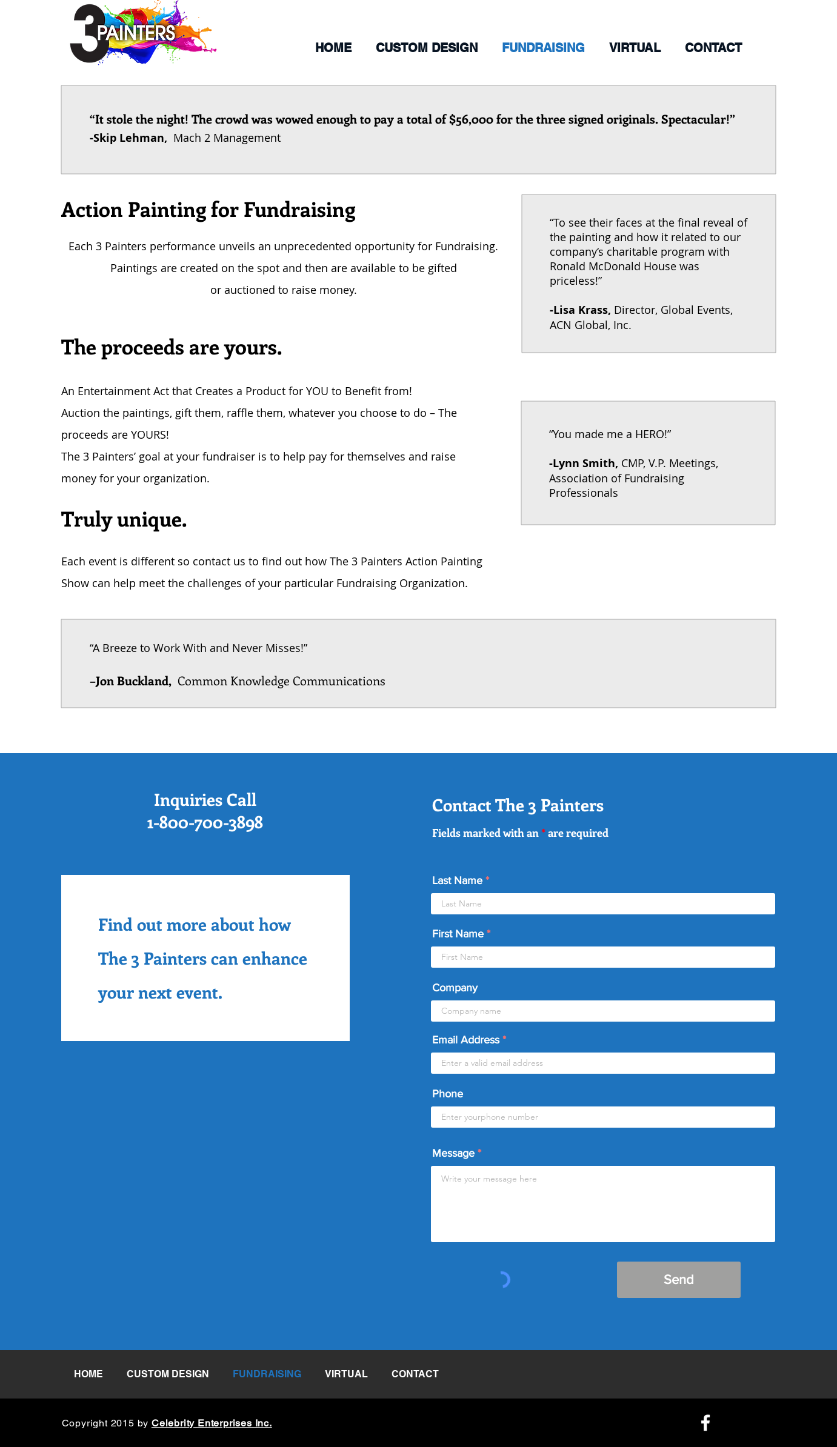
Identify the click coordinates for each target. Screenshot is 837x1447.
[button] (427, 48)
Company (455, 987)
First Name (458, 933)
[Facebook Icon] (705, 1423)
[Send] (679, 1280)
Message (453, 1153)
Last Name (457, 880)
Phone (447, 1093)
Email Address (465, 1039)
